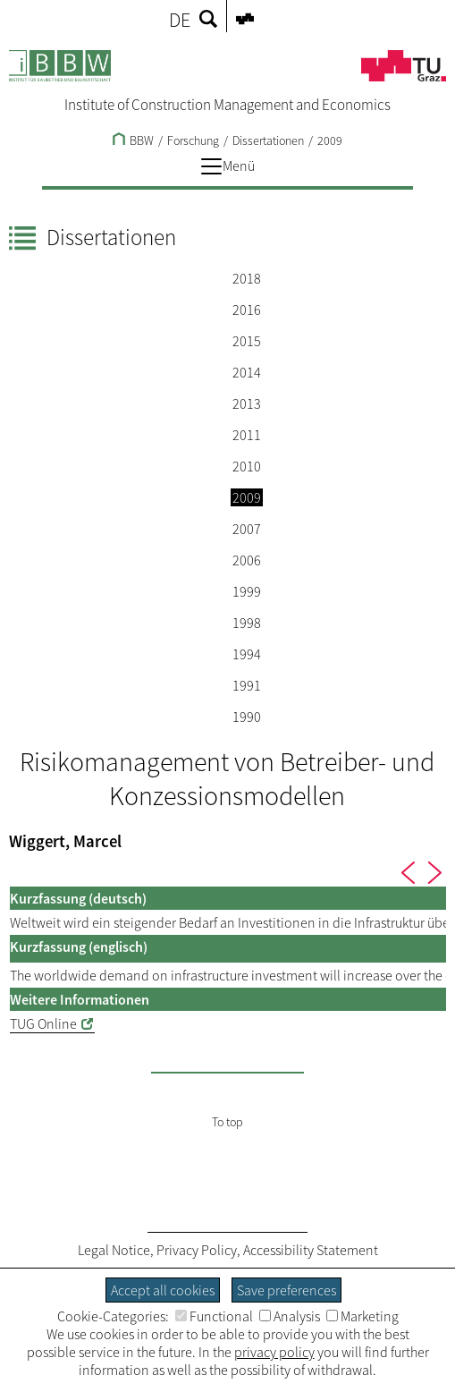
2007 (246, 529)
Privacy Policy (196, 1250)
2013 (246, 403)
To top (227, 1122)
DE (179, 19)
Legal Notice (114, 1250)
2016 (246, 309)
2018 (246, 278)
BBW (133, 140)
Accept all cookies (163, 1290)
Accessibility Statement (310, 1250)
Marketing (362, 1316)
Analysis (289, 1316)
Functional (214, 1316)
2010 (246, 466)
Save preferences (286, 1290)
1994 (246, 654)
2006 (246, 560)
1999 (246, 591)
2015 (246, 341)
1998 (246, 623)
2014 (246, 372)
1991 (246, 685)
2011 (246, 435)
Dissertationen (268, 140)
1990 (246, 717)
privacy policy (274, 1352)
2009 (329, 140)
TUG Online (43, 1023)
